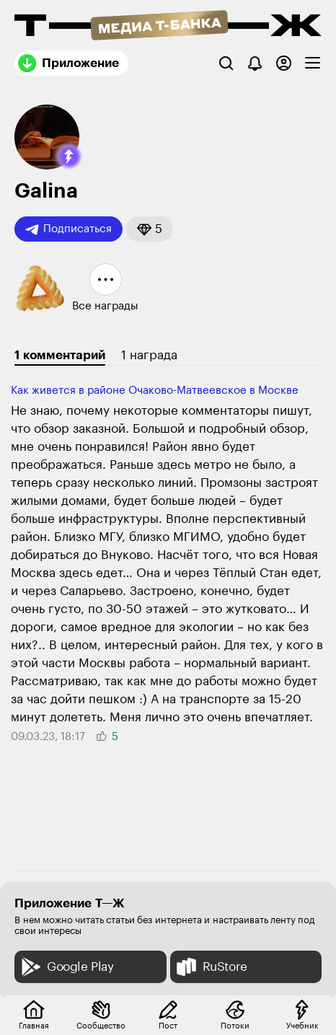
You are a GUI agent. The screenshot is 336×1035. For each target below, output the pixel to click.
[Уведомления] (255, 63)
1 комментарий (59, 355)
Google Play (66, 966)
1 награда (149, 355)
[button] (69, 156)
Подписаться (68, 229)
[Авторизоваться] (284, 63)
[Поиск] (226, 63)
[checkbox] (313, 63)
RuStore (210, 966)
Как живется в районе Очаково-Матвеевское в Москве (155, 390)
